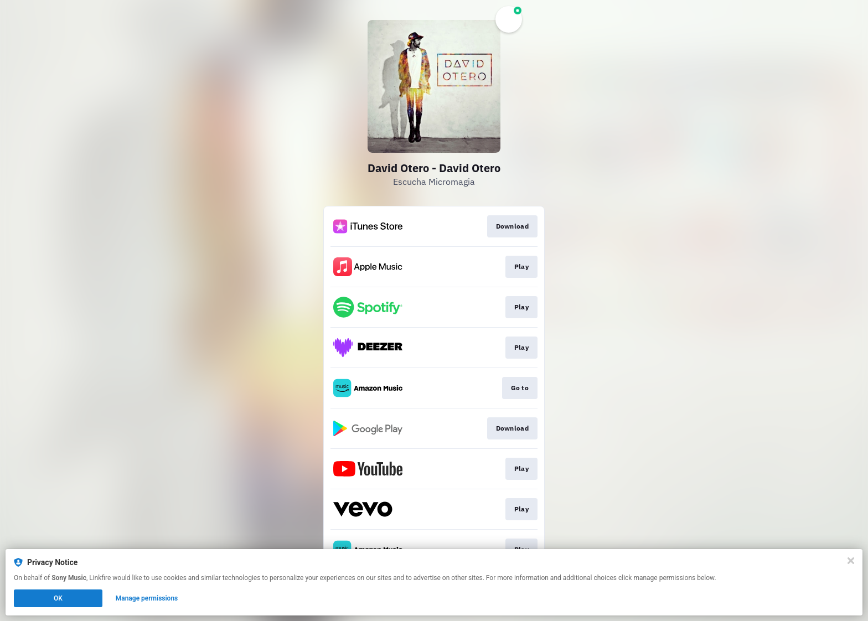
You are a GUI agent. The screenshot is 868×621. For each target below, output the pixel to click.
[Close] (851, 561)
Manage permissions (147, 598)
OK (58, 598)
